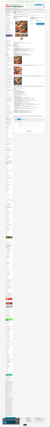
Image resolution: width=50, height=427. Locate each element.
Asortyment (8, 11)
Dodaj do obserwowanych (41, 25)
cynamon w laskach (40, 116)
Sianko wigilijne (36, 116)
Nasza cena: (31, 20)
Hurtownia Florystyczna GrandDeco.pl (40, 418)
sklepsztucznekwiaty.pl (35, 15)
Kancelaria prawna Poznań (7, 415)
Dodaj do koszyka (40, 23)
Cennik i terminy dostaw (28, 420)
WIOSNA (12, 10)
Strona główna (9, 10)
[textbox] (34, 6)
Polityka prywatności (28, 419)
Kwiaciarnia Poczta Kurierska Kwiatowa (39, 420)
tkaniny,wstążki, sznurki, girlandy (16, 10)
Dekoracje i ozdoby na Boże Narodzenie (25, 426)
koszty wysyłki (39, 21)
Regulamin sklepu (28, 418)
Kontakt (17, 418)
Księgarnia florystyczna (38, 419)
